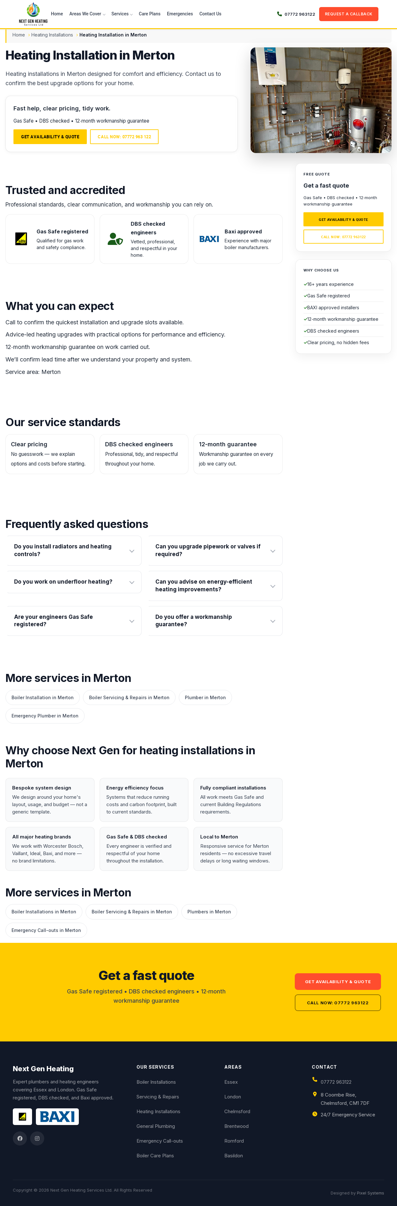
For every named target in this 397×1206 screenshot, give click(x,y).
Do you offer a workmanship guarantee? (193, 621)
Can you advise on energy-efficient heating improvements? (203, 586)
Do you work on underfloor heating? (63, 582)
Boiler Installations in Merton (44, 911)
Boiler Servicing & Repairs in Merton (129, 697)
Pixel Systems (370, 1192)
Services (120, 13)
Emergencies (180, 13)
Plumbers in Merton (209, 911)
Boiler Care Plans (155, 1156)
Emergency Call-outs (159, 1141)
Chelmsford (237, 1111)
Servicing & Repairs (157, 1097)
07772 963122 (336, 1082)
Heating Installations (52, 34)
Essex (231, 1082)
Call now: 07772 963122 (343, 236)
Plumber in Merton (205, 697)
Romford (234, 1141)
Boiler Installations (156, 1082)
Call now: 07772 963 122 (124, 137)
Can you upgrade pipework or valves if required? (208, 550)
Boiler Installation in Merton (43, 697)
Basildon (233, 1156)
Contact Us (210, 13)
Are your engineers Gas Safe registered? (53, 621)
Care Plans (150, 13)
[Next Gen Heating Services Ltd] (33, 14)
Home (57, 13)
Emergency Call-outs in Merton (46, 930)
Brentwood (236, 1126)
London (232, 1097)
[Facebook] (20, 1138)
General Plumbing (155, 1126)
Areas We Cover (85, 13)
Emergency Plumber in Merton (45, 715)
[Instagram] (37, 1138)
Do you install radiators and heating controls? (63, 550)
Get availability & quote (50, 137)
